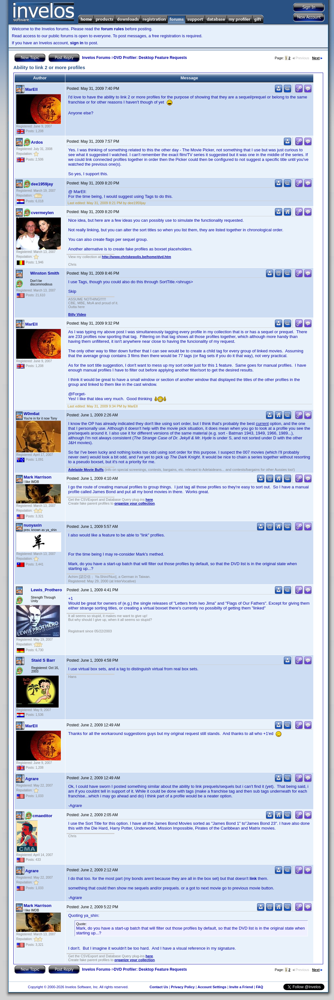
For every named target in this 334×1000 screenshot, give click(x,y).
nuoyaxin (33, 525)
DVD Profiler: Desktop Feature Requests (150, 57)
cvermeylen (42, 212)
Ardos (37, 142)
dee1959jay (42, 184)
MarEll (31, 89)
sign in (77, 42)
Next (317, 58)
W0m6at (32, 413)
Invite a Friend (241, 987)
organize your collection (134, 503)
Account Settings (212, 987)
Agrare (32, 778)
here (149, 499)
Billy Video (77, 314)
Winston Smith (44, 273)
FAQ (259, 987)
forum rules (112, 28)
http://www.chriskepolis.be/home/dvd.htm (136, 257)
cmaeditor (42, 815)
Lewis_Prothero (46, 589)
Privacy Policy (183, 987)
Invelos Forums (96, 57)
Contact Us (158, 987)
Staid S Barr (43, 660)
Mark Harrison (37, 477)
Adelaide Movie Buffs (86, 469)
